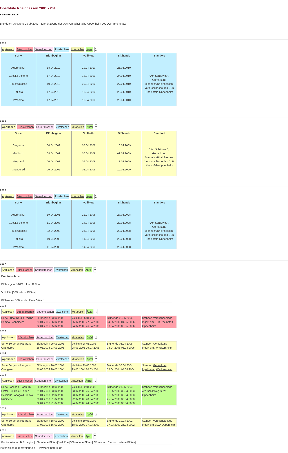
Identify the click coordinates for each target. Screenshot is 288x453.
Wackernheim (164, 347)
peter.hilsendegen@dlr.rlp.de (18, 447)
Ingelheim (148, 322)
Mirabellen (77, 49)
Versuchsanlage (162, 317)
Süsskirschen (24, 49)
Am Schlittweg (150, 391)
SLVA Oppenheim (165, 424)
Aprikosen (8, 49)
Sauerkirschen (43, 49)
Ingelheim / (148, 347)
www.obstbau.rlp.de (50, 447)
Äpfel (89, 49)
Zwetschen (62, 126)
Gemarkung (160, 343)
